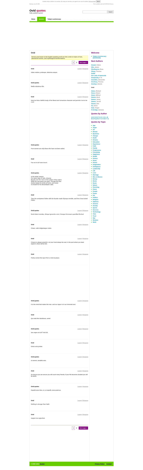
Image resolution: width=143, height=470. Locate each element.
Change (95, 136)
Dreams (95, 140)
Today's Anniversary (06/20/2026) (99, 57)
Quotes (41, 19)
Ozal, (95, 108)
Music (95, 183)
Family (95, 148)
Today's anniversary (54, 19)
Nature (95, 185)
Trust (94, 216)
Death (95, 138)
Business (96, 133)
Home (33, 19)
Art (94, 129)
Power (95, 193)
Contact (109, 464)
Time (94, 214)
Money (95, 179)
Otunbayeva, (97, 69)
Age (94, 125)
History (95, 158)
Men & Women (97, 177)
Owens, (95, 97)
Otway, (96, 71)
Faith (94, 146)
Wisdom (95, 220)
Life (94, 170)
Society (95, 205)
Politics (95, 197)
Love (94, 173)
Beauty (95, 131)
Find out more (92, 1)
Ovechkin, (98, 79)
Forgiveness (97, 150)
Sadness (96, 201)
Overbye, (96, 84)
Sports (95, 207)
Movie (95, 181)
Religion (95, 199)
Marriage (96, 175)
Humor (95, 162)
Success (95, 210)
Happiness (96, 154)
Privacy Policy (99, 464)
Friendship (96, 152)
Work (94, 222)
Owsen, (95, 103)
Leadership (96, 168)
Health (95, 156)
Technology (96, 212)
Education (96, 142)
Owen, (96, 91)
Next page (83, 62)
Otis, (95, 67)
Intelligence (96, 166)
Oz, (94, 105)
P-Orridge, (97, 110)
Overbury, (97, 82)
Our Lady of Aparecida (98, 75)
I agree (79, 68)
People (95, 191)
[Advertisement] (71, 36)
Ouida (93, 73)
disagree (85, 68)
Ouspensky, (96, 77)
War (94, 218)
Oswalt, (96, 65)
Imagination (97, 164)
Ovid (37, 10)
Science (95, 203)
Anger (95, 127)
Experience (96, 144)
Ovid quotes (35, 82)
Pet (94, 195)
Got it (98, 1)
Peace (95, 189)
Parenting (96, 187)
